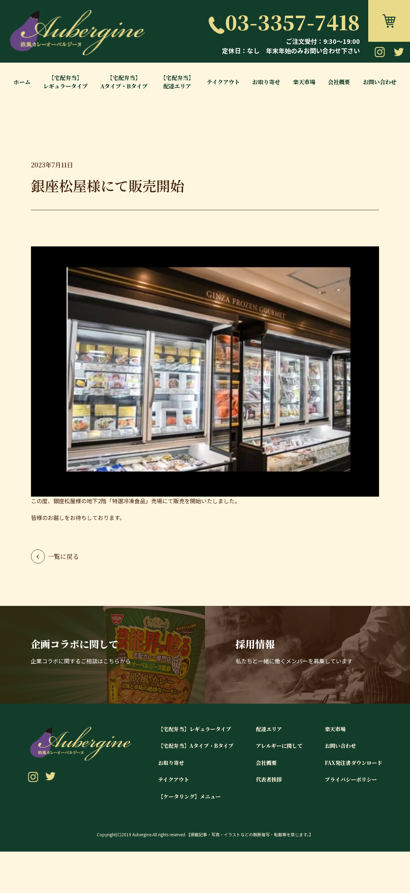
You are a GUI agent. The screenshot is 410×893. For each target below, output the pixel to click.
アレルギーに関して (273, 787)
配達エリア (262, 770)
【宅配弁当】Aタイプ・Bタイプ (124, 82)
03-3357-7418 (284, 21)
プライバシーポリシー (348, 821)
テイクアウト (223, 82)
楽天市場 (304, 82)
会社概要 (339, 82)
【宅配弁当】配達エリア (177, 82)
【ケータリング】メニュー (178, 838)
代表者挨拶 (262, 821)
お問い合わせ (379, 82)
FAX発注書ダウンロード (351, 804)
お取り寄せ (266, 82)
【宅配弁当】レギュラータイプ (65, 82)
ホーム (22, 82)
